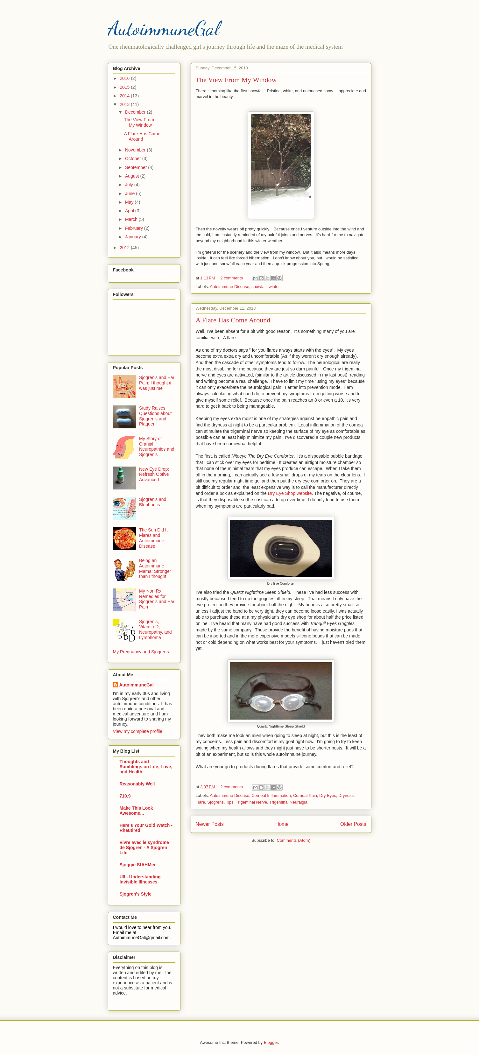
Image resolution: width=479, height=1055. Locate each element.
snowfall (258, 286)
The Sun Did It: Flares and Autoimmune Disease (154, 537)
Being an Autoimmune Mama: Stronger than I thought (155, 568)
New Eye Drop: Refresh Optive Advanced (154, 474)
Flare (200, 802)
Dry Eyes (327, 795)
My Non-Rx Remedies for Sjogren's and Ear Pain (156, 598)
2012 (125, 247)
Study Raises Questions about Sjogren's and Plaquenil (155, 415)
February (134, 228)
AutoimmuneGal (164, 28)
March (132, 219)
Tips (230, 802)
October (133, 158)
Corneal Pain (305, 795)
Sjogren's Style (136, 894)
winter (274, 286)
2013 (125, 104)
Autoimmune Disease (229, 286)
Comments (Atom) (293, 840)
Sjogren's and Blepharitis (152, 502)
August (132, 176)
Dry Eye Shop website (290, 493)
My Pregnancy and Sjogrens (141, 651)
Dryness (346, 795)
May (130, 202)
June (130, 193)
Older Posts (353, 824)
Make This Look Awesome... (136, 810)
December (136, 112)
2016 (125, 78)
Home (282, 824)
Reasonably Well (137, 783)
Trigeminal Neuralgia (288, 802)
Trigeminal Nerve (251, 802)
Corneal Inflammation (271, 795)
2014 (125, 95)
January (133, 236)
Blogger (271, 1042)
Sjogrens (215, 802)
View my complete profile (137, 731)
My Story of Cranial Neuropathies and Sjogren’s (156, 446)
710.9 (125, 795)
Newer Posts (210, 824)
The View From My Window (236, 80)
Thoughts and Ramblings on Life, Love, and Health (146, 766)
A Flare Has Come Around (233, 320)
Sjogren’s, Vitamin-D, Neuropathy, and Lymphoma (155, 629)
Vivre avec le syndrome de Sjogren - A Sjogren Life (144, 847)
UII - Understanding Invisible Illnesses (140, 879)
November (136, 149)
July (129, 184)
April (130, 210)
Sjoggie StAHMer (138, 864)
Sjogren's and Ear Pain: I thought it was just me (156, 383)
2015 (125, 87)
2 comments (231, 278)
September (136, 167)
